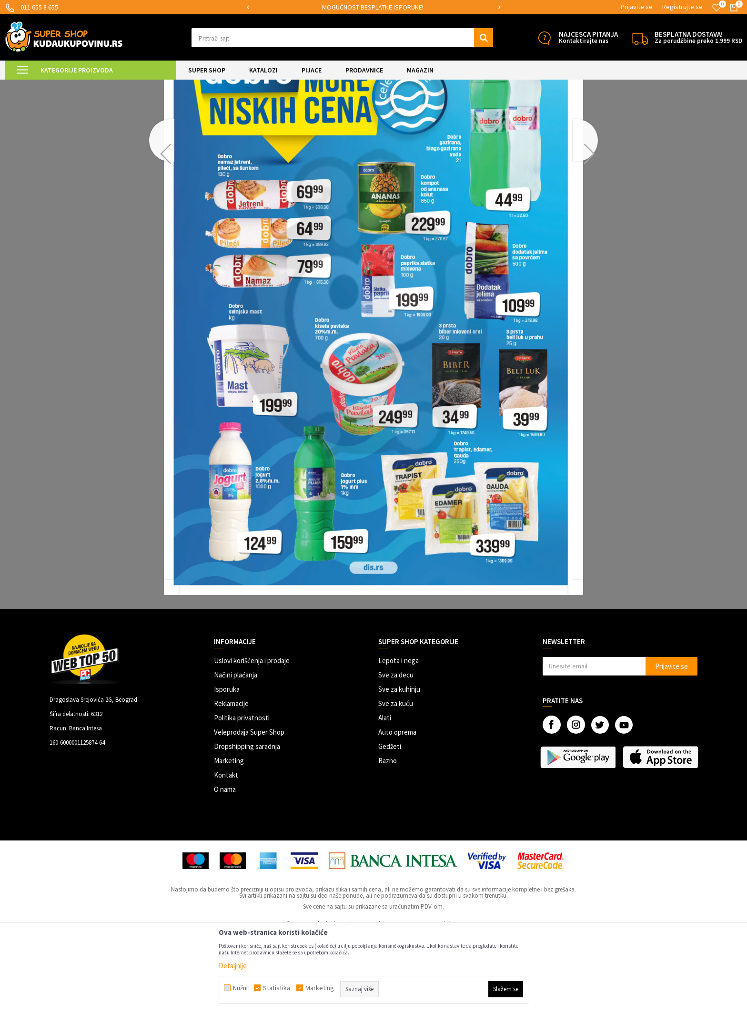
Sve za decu (396, 754)
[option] (374, 7)
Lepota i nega (398, 740)
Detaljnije (233, 965)
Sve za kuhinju (399, 768)
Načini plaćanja (235, 754)
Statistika (276, 987)
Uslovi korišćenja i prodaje (252, 740)
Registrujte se (682, 6)
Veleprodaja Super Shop (249, 811)
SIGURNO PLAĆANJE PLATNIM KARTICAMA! (373, 7)
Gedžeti (389, 826)
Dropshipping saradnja (247, 826)
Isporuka (227, 768)
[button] (342, 37)
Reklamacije (231, 783)
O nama (225, 868)
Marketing (229, 840)
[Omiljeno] (716, 7)
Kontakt (226, 854)
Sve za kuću (395, 783)
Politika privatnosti (242, 797)
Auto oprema (397, 811)
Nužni (240, 987)
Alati (384, 797)
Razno (387, 840)
